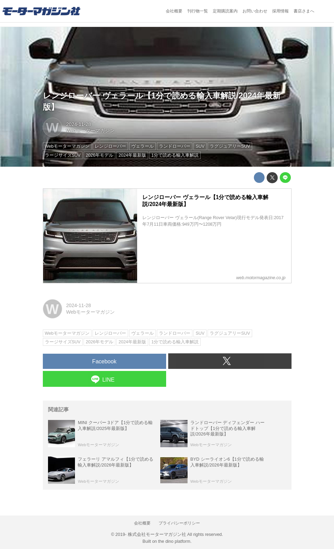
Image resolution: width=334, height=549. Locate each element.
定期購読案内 (225, 11)
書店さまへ (304, 11)
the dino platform (174, 541)
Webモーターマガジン (90, 130)
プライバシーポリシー (179, 523)
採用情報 (280, 11)
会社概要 (174, 11)
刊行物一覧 (197, 11)
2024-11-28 (78, 124)
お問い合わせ (254, 11)
